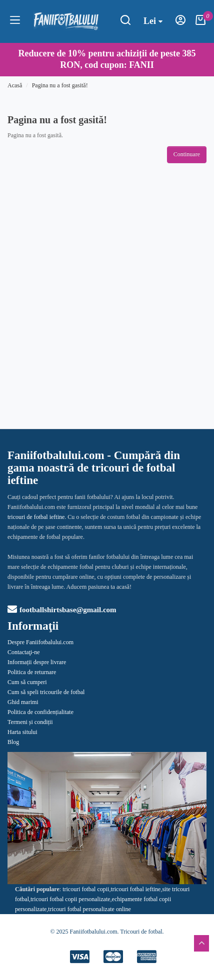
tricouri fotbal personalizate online (89, 909)
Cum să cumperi (27, 682)
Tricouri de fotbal (141, 931)
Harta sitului (23, 731)
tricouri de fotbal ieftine (36, 516)
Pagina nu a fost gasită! (60, 85)
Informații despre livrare (37, 662)
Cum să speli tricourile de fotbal (46, 692)
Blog (13, 741)
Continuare (187, 154)
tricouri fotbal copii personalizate (70, 899)
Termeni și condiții (30, 722)
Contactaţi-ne (24, 652)
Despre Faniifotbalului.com (41, 642)
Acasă (15, 85)
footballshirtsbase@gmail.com (62, 610)
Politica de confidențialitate (41, 712)
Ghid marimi (23, 702)
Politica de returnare (32, 672)
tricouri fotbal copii (85, 889)
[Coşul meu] (201, 22)
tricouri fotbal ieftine (135, 889)
